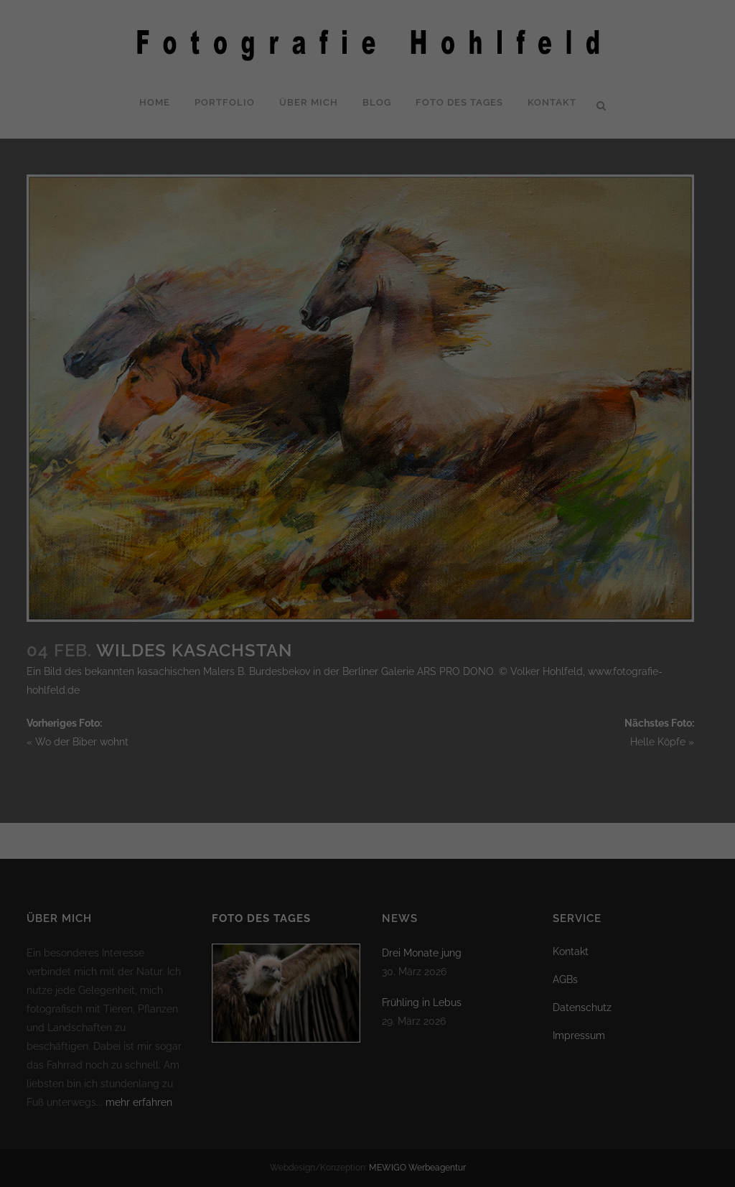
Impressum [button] (439, 392)
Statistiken (419, 110)
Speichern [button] (505, 273)
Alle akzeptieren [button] (229, 273)
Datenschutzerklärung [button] (374, 392)
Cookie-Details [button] (302, 392)
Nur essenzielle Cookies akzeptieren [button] (367, 316)
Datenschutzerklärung (154, 212)
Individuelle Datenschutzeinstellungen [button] (368, 359)
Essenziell (417, 36)
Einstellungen (205, 227)
